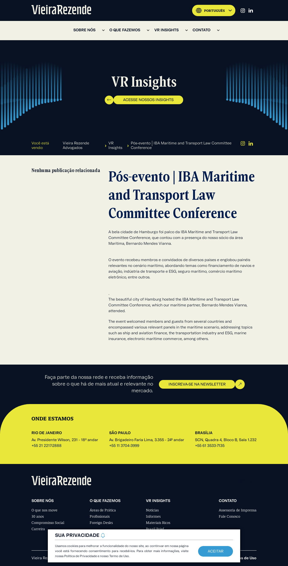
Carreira (38, 529)
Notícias (152, 510)
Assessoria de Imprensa (238, 510)
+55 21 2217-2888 (46, 446)
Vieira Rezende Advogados (76, 146)
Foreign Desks (101, 523)
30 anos (37, 516)
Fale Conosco (229, 516)
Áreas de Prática (103, 510)
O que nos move (44, 510)
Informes (153, 516)
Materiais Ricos (158, 523)
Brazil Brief (155, 529)
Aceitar (215, 551)
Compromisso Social (47, 523)
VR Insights (115, 146)
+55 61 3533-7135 (210, 446)
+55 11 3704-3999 (124, 446)
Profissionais (100, 516)
